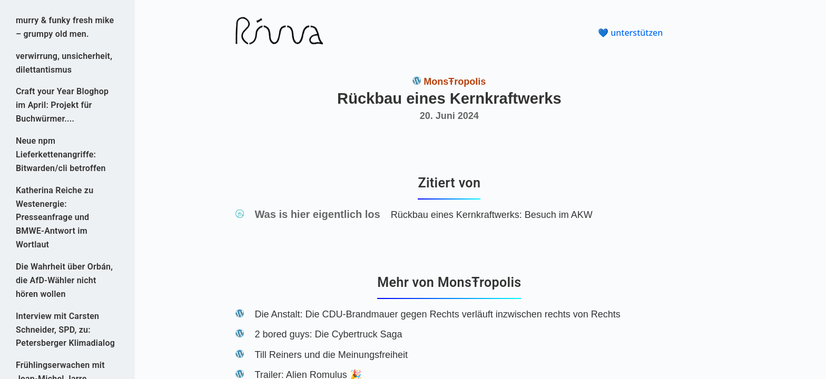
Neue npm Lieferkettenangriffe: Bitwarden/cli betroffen (61, 154)
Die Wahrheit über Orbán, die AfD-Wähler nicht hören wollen (64, 280)
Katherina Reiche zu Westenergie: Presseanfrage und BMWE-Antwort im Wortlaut (54, 217)
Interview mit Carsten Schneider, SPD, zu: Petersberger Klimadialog (65, 329)
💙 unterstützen (630, 32)
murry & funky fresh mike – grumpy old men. (65, 27)
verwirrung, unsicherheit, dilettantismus (64, 63)
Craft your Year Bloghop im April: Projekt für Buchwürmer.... (62, 105)
